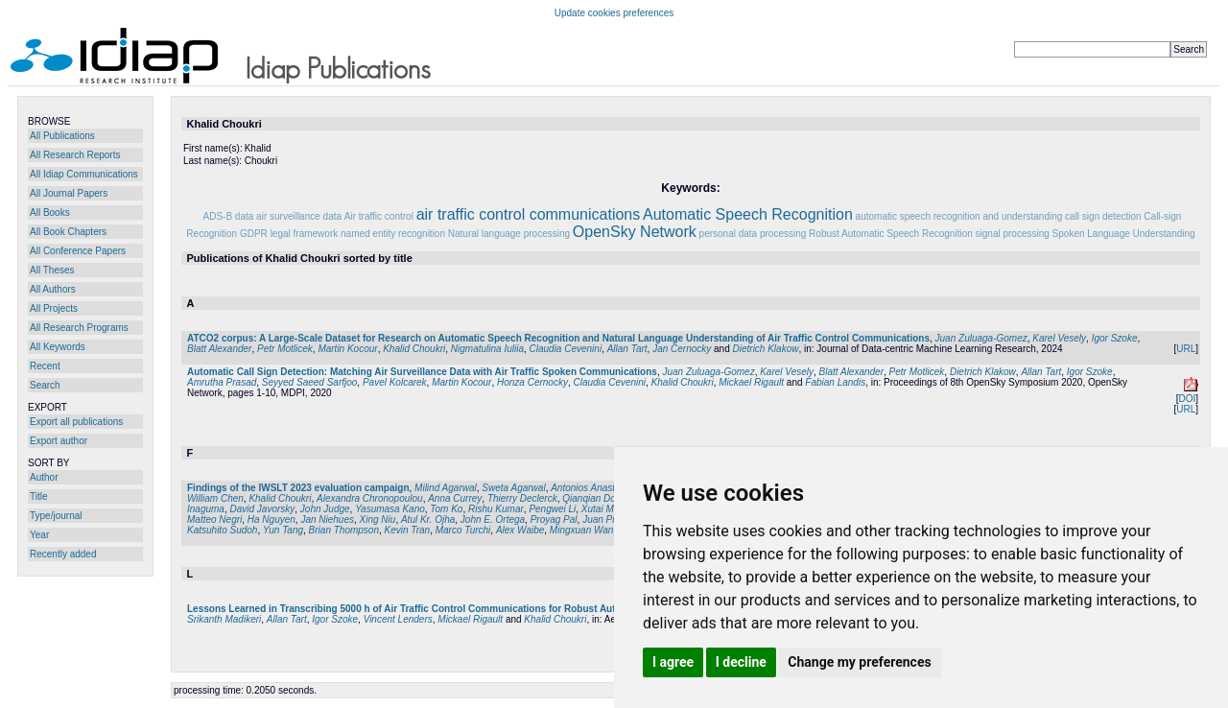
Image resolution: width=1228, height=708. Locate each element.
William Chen (215, 498)
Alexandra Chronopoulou (370, 498)
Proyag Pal (554, 519)
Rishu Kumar (496, 509)
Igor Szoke (1115, 338)
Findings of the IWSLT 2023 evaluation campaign (298, 488)
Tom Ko (446, 509)
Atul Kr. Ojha (428, 519)
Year (39, 535)
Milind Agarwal (445, 488)
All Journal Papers (68, 193)
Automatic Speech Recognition (748, 214)
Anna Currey (455, 498)
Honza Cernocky (532, 382)
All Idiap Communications (84, 174)
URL (1185, 348)
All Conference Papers (78, 251)
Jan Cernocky (681, 348)
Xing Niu (378, 519)
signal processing (1013, 233)
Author (44, 477)
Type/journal (56, 515)
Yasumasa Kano (390, 509)
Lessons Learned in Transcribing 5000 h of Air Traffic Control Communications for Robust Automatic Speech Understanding (470, 608)
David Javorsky (262, 509)
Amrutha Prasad (221, 382)
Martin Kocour (347, 348)
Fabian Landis (835, 382)
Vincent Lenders (398, 619)
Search (45, 385)
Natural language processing (509, 233)
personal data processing (753, 233)
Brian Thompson (344, 530)
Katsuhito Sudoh (222, 530)
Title (39, 496)
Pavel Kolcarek (395, 382)
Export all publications (76, 421)
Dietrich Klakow (766, 348)
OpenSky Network (635, 232)
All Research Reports (75, 155)
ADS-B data (228, 216)
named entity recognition (393, 233)
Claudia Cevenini (566, 348)
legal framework (305, 233)
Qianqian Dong (594, 498)
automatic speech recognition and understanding (959, 216)
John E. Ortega (492, 519)
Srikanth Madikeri (224, 619)
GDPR (254, 233)
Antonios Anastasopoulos (605, 488)
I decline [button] (741, 662)
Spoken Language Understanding (1123, 233)
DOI (1186, 398)
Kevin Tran (408, 530)
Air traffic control (378, 216)
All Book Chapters (68, 231)
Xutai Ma (600, 509)
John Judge (325, 509)
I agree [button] (673, 662)
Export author (58, 441)
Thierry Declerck (522, 498)
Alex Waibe (520, 530)
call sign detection (1103, 216)
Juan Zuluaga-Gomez (981, 338)
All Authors (53, 289)
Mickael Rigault (751, 382)
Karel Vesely (1059, 338)
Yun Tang (283, 530)
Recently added (63, 554)
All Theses (52, 270)
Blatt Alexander (219, 348)
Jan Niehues (327, 519)
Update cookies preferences (614, 13)
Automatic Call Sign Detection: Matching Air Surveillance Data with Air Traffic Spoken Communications (422, 371)
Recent (45, 366)
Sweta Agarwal (513, 488)
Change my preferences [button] (859, 662)
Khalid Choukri (414, 348)
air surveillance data (299, 216)
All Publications (62, 135)
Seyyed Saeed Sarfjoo (310, 382)
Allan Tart (627, 348)
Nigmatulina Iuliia (487, 348)
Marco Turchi (463, 530)
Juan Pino (603, 519)
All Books (50, 212)
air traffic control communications (528, 214)
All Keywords (57, 347)
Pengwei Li (552, 509)
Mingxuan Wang (584, 530)
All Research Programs (79, 327)
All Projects (54, 308)
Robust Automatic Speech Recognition (891, 233)
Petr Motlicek (285, 348)
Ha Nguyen (271, 519)
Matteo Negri (214, 519)
